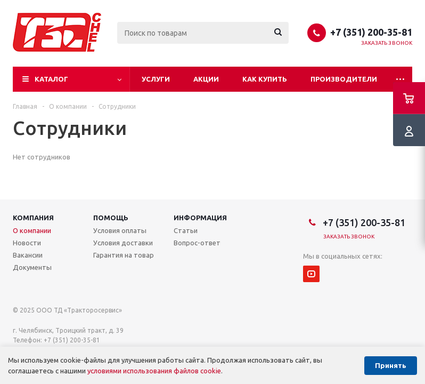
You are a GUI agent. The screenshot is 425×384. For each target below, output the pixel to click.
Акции (206, 79)
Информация (200, 217)
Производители (343, 79)
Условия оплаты (119, 230)
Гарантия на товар (123, 255)
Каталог (51, 79)
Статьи (186, 230)
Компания (33, 217)
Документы (32, 267)
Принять (390, 366)
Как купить (264, 79)
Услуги (156, 79)
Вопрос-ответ (197, 242)
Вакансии (28, 255)
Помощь (110, 217)
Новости (27, 242)
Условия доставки (123, 242)
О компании (32, 230)
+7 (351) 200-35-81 (371, 32)
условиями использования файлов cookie (154, 370)
